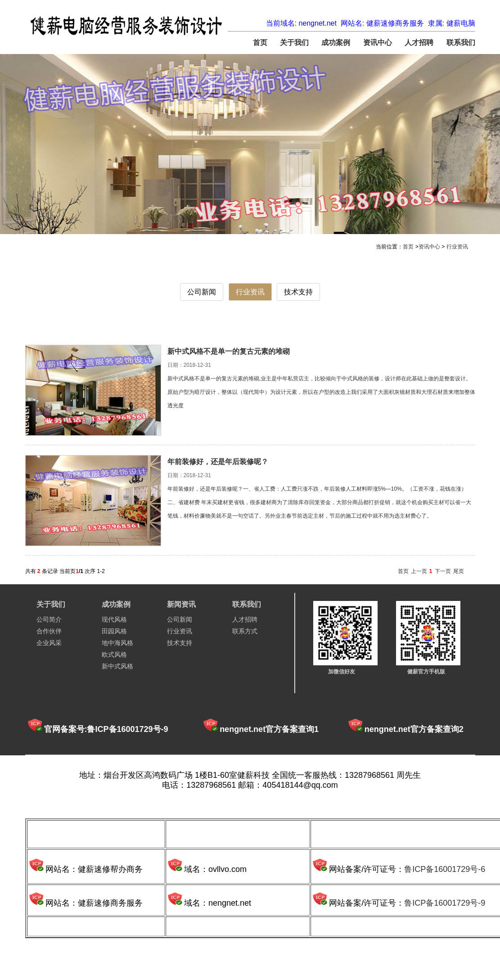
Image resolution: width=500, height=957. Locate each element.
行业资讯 (457, 247)
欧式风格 (114, 654)
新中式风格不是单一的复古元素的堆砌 (228, 351)
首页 (260, 42)
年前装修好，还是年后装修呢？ (217, 461)
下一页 (443, 571)
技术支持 (298, 292)
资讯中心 (377, 42)
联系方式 (244, 631)
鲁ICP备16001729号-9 (444, 902)
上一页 (419, 571)
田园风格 (114, 631)
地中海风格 (117, 642)
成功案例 (335, 42)
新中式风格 (117, 666)
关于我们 (294, 42)
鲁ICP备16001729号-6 (444, 869)
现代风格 (114, 619)
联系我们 (460, 42)
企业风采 (49, 642)
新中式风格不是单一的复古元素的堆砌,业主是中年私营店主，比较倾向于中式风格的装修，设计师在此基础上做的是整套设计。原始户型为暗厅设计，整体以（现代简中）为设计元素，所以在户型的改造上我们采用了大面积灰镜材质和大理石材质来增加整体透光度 (321, 392)
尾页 (458, 571)
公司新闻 (201, 292)
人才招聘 (419, 42)
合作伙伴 (49, 631)
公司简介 (49, 619)
